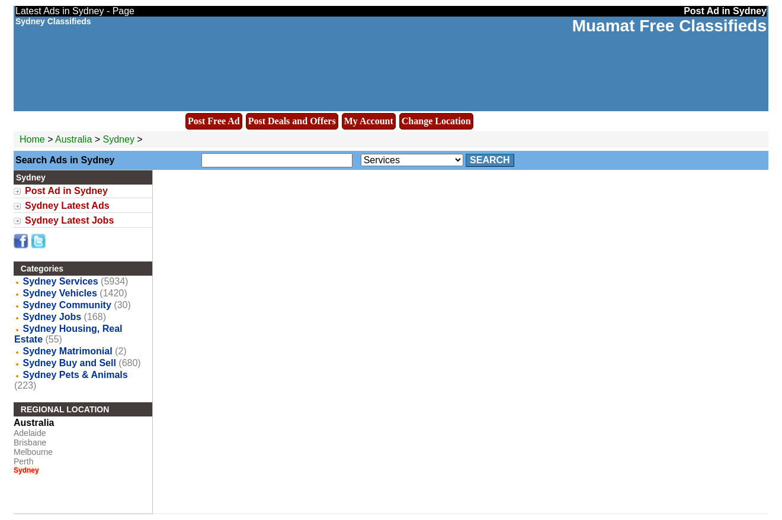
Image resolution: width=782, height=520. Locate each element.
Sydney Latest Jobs (69, 220)
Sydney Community (67, 305)
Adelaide (30, 433)
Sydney (120, 139)
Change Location (436, 121)
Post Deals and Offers (292, 121)
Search (490, 160)
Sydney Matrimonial (67, 351)
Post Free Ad (214, 121)
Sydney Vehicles (60, 293)
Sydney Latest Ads (67, 206)
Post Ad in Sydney (66, 191)
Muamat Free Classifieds (669, 26)
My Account (368, 121)
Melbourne (33, 452)
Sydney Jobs (52, 317)
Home (32, 139)
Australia (73, 139)
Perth (23, 461)
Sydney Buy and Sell (69, 363)
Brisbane (30, 442)
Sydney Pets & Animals (75, 375)
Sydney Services (60, 281)
